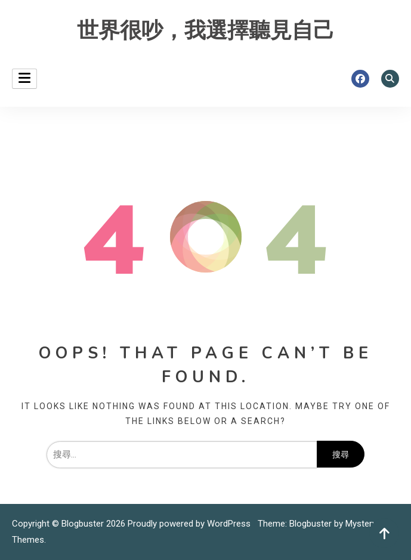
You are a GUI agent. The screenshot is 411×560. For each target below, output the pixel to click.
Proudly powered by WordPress (190, 523)
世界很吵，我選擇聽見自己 (206, 30)
